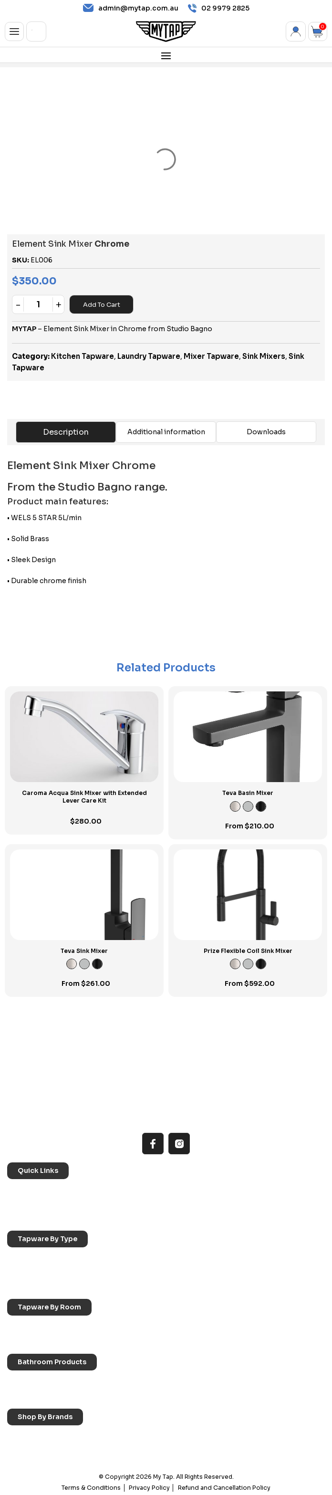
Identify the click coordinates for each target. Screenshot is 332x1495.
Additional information (166, 432)
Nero (126, 1437)
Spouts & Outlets (145, 1271)
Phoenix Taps (242, 1437)
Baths (127, 1382)
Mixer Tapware (211, 356)
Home (23, 1190)
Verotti (232, 1449)
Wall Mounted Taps (148, 1285)
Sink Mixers (263, 356)
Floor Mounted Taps (252, 1271)
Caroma (26, 1437)
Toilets (24, 1395)
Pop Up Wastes (142, 1395)
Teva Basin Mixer (247, 792)
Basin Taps (135, 1259)
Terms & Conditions (95, 1487)
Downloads (266, 432)
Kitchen (26, 1326)
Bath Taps (237, 1259)
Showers (28, 1340)
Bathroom (237, 1326)
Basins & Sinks (243, 1382)
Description (66, 432)
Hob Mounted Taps (44, 1285)
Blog (228, 1203)
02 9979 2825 (218, 8)
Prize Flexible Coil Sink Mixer (248, 950)
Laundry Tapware (148, 356)
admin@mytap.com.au (130, 8)
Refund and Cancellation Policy (222, 1487)
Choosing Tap (36, 1203)
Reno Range (240, 1190)
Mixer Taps (31, 1271)
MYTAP (24, 328)
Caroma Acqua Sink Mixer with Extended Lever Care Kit (84, 796)
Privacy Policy (150, 1487)
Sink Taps (29, 1259)
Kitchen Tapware (82, 356)
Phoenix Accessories (47, 1449)
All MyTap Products (148, 1190)
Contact (27, 1217)
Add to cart (101, 305)
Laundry (130, 1326)
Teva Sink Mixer (84, 950)
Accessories (34, 1382)
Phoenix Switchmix (147, 1449)
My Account (295, 31)
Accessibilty (137, 1203)
